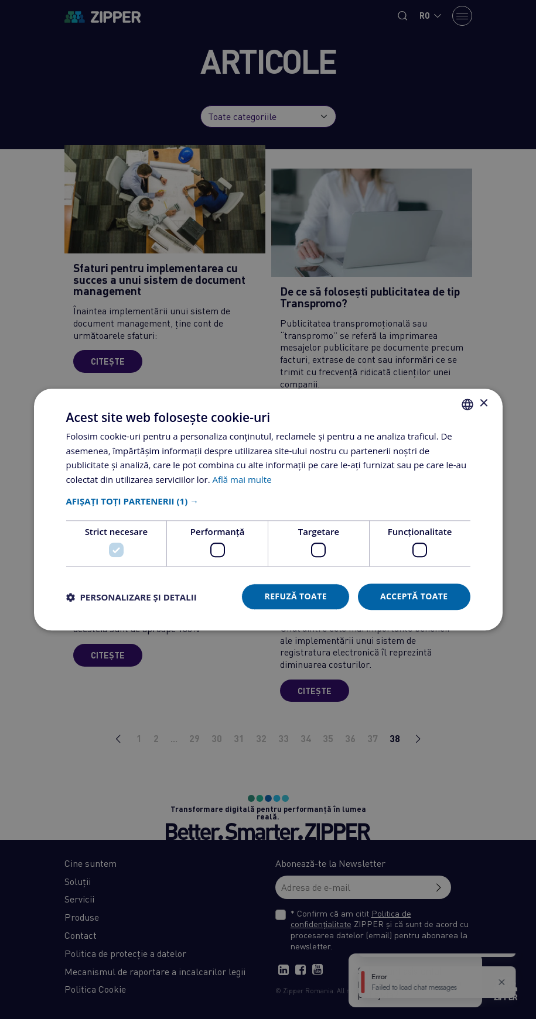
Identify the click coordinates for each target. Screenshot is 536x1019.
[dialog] (268, 509)
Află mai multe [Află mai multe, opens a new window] (242, 479)
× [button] (483, 403)
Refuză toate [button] (295, 596)
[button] (268, 501)
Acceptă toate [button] (414, 596)
